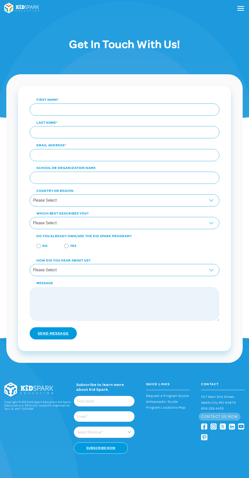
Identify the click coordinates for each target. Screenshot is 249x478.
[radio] (39, 246)
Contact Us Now (219, 416)
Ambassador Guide (162, 402)
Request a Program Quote (167, 396)
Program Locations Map (166, 408)
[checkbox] (124, 246)
